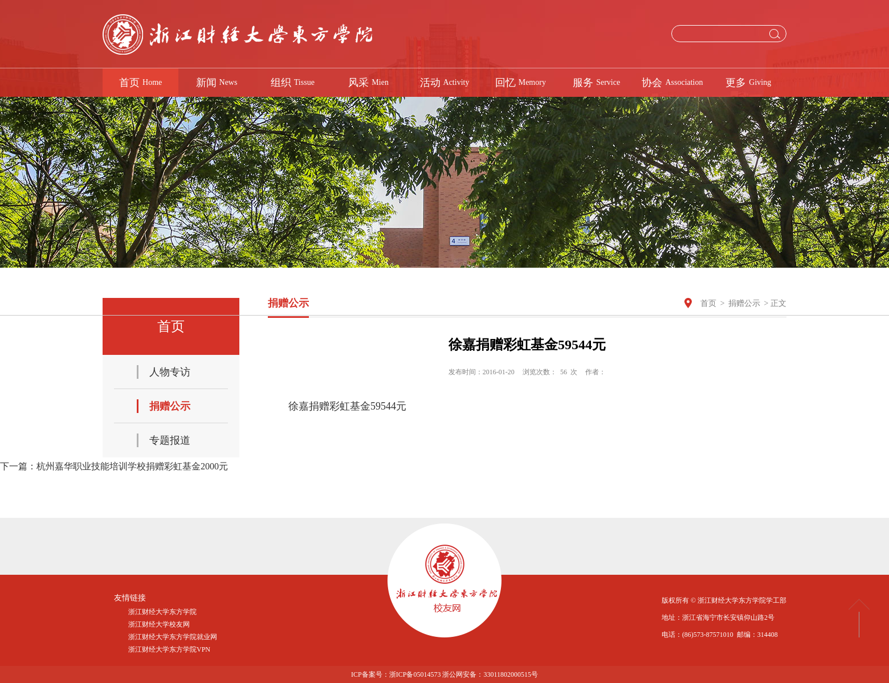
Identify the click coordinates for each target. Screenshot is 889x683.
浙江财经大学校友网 (159, 624)
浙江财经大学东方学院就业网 (172, 637)
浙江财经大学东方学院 (162, 612)
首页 (708, 303)
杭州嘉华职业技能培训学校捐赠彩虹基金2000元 (132, 466)
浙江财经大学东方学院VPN (169, 649)
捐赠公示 (744, 303)
